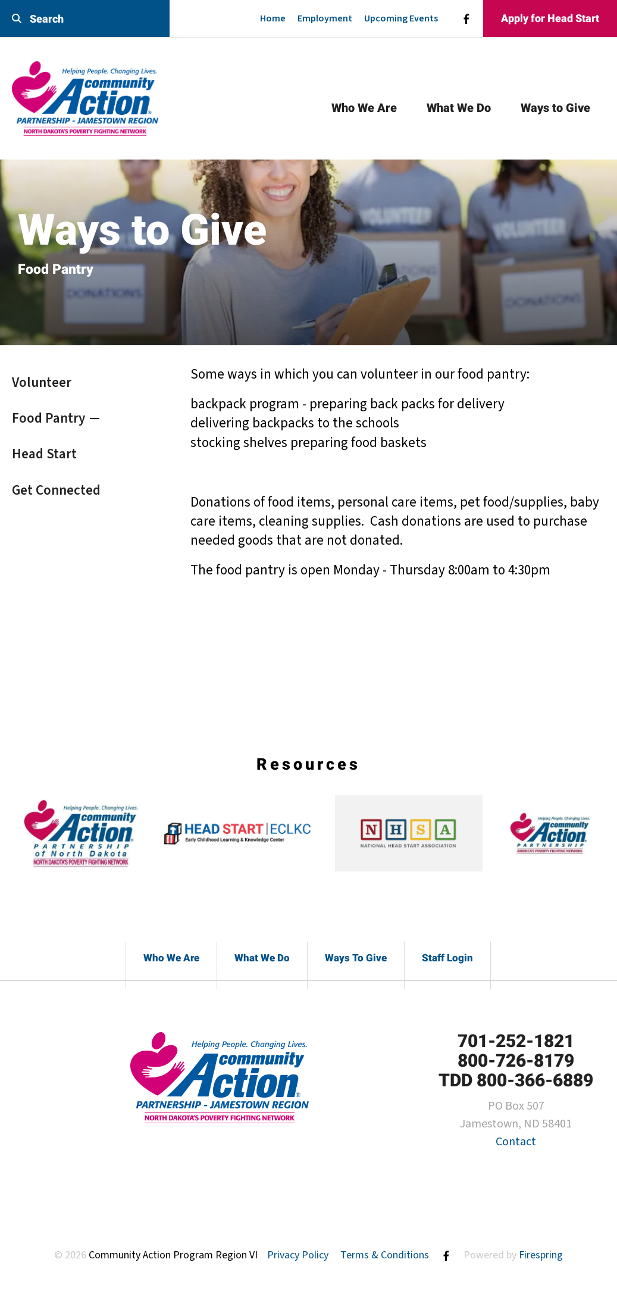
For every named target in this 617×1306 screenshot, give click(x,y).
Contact (516, 1141)
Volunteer (41, 382)
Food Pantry (48, 418)
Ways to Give (555, 108)
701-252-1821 (516, 1040)
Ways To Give (356, 958)
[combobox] (85, 18)
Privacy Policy (297, 1255)
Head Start (44, 454)
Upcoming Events (401, 18)
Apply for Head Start (550, 18)
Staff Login (447, 958)
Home (273, 18)
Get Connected (56, 490)
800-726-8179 (516, 1060)
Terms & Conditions (384, 1255)
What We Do (459, 108)
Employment (324, 18)
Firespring (541, 1255)
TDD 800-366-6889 (516, 1080)
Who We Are (364, 108)
